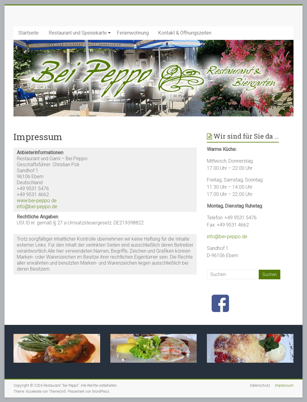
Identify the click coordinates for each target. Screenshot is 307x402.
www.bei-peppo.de (37, 200)
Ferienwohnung (133, 33)
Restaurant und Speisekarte (78, 33)
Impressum (284, 385)
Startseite (28, 33)
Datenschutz (260, 385)
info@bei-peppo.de (37, 206)
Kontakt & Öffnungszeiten (184, 33)
